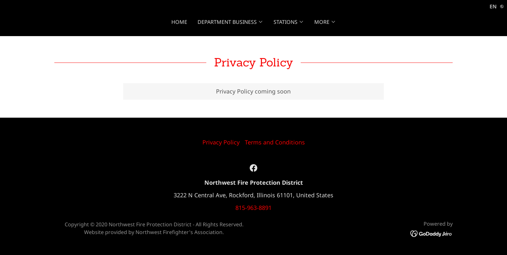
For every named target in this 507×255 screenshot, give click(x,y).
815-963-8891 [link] (253, 207)
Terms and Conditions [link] (275, 142)
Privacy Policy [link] (221, 142)
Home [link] (179, 21)
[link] (253, 168)
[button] (230, 22)
